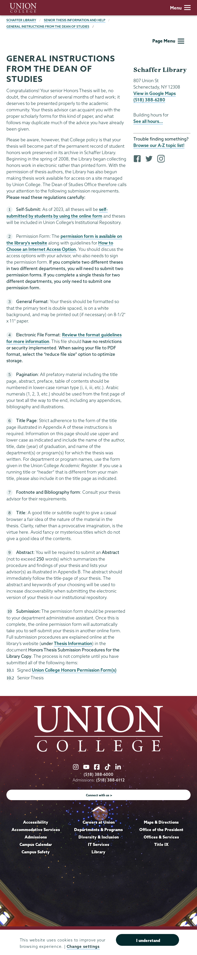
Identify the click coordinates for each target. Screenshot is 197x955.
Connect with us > (99, 795)
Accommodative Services (36, 829)
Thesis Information (73, 643)
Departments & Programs (98, 829)
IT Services (98, 844)
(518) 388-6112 (110, 780)
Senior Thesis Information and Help (74, 20)
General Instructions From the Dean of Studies (47, 26)
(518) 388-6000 (98, 774)
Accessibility (35, 822)
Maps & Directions (161, 822)
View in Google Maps (154, 93)
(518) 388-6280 (149, 99)
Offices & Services (161, 837)
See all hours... (148, 121)
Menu (180, 7)
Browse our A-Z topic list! (158, 145)
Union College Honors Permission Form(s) (74, 670)
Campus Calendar (35, 844)
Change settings (83, 946)
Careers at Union (99, 822)
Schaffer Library (21, 20)
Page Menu (168, 41)
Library (98, 851)
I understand (148, 940)
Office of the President (161, 829)
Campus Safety (36, 851)
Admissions (36, 837)
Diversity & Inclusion (98, 837)
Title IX (161, 844)
